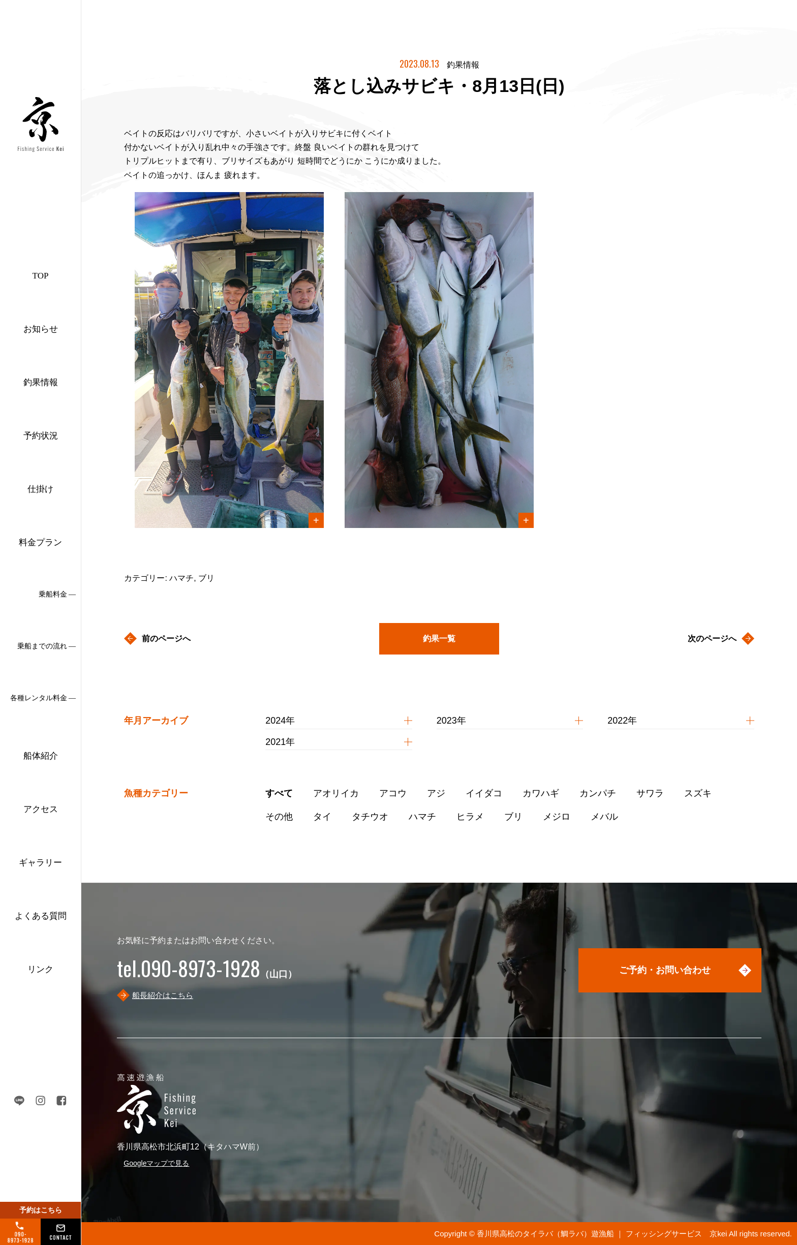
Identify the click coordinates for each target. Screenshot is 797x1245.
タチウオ (370, 817)
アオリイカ (336, 793)
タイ (322, 817)
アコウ (393, 793)
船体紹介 (40, 756)
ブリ (513, 817)
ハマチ (422, 817)
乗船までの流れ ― (46, 646)
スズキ (698, 793)
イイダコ (484, 793)
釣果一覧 (439, 638)
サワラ (650, 793)
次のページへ (712, 638)
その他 (279, 817)
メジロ (556, 817)
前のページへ (166, 638)
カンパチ (597, 793)
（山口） (207, 974)
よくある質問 (41, 916)
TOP (41, 276)
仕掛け (40, 489)
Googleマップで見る (156, 1163)
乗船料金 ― (57, 594)
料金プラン (40, 542)
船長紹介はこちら (162, 995)
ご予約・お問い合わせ (665, 970)
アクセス (40, 809)
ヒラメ (470, 817)
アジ (436, 793)
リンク (40, 969)
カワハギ (541, 793)
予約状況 (40, 436)
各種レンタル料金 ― (43, 698)
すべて (279, 793)
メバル (604, 817)
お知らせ (40, 329)
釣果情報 (40, 382)
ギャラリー (40, 862)
